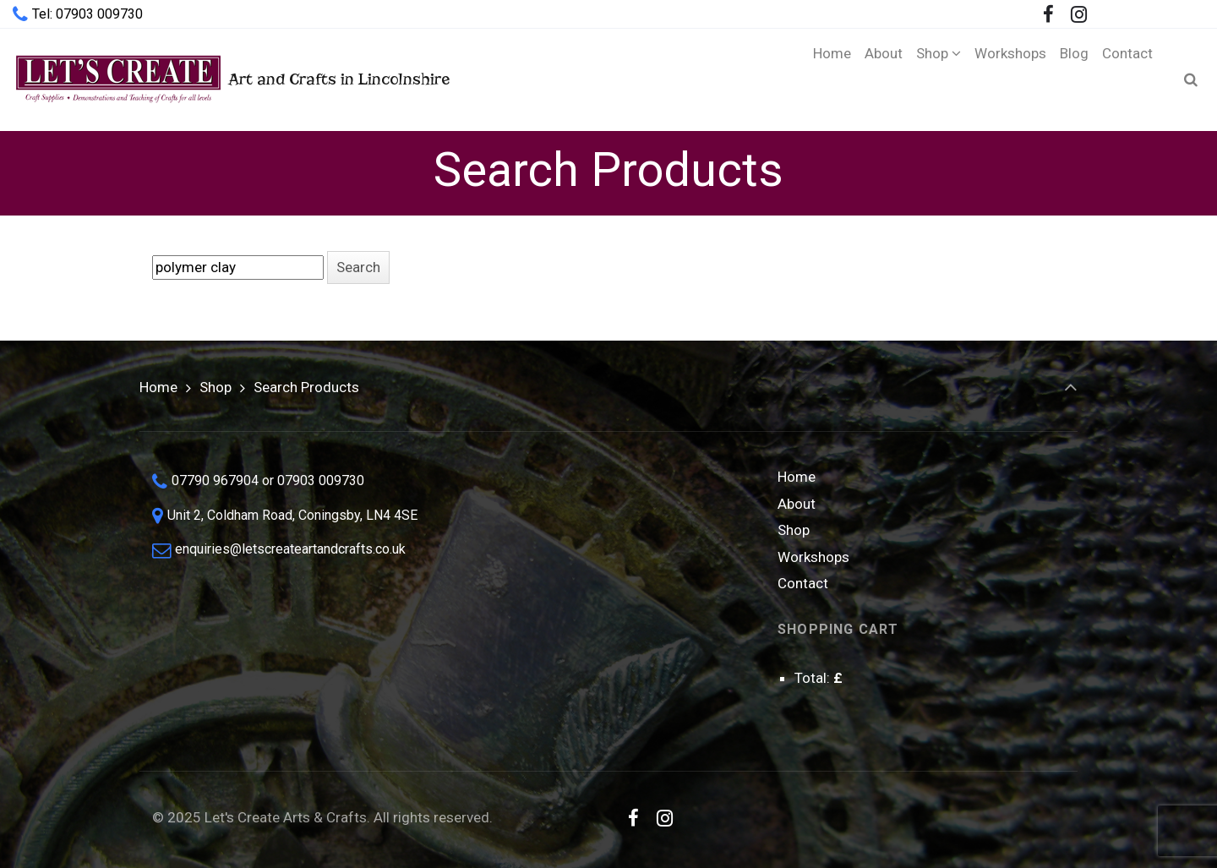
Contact (803, 583)
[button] (358, 267)
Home (158, 387)
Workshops (813, 557)
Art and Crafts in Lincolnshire (231, 79)
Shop (215, 387)
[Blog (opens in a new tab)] (1074, 79)
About (797, 503)
